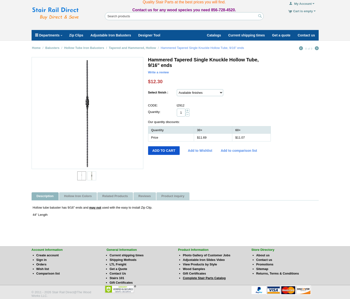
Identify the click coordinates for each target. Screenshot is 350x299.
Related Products (115, 196)
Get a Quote (118, 269)
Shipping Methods (123, 260)
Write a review (158, 72)
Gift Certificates (121, 282)
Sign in (41, 260)
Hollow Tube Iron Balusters (84, 48)
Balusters (52, 48)
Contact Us (118, 273)
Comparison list (48, 273)
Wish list (42, 269)
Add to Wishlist (200, 150)
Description (45, 196)
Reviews (145, 196)
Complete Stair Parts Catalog (204, 278)
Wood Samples (194, 269)
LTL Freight (118, 264)
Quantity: (154, 112)
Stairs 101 (117, 278)
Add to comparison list (239, 150)
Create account (47, 255)
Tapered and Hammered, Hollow (132, 48)
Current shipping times (127, 255)
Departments (48, 35)
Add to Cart (163, 150)
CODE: (153, 105)
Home (36, 48)
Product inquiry (172, 196)
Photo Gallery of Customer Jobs (206, 255)
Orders (41, 264)
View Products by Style (200, 264)
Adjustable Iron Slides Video (204, 260)
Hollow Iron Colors (78, 196)
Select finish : (158, 92)
